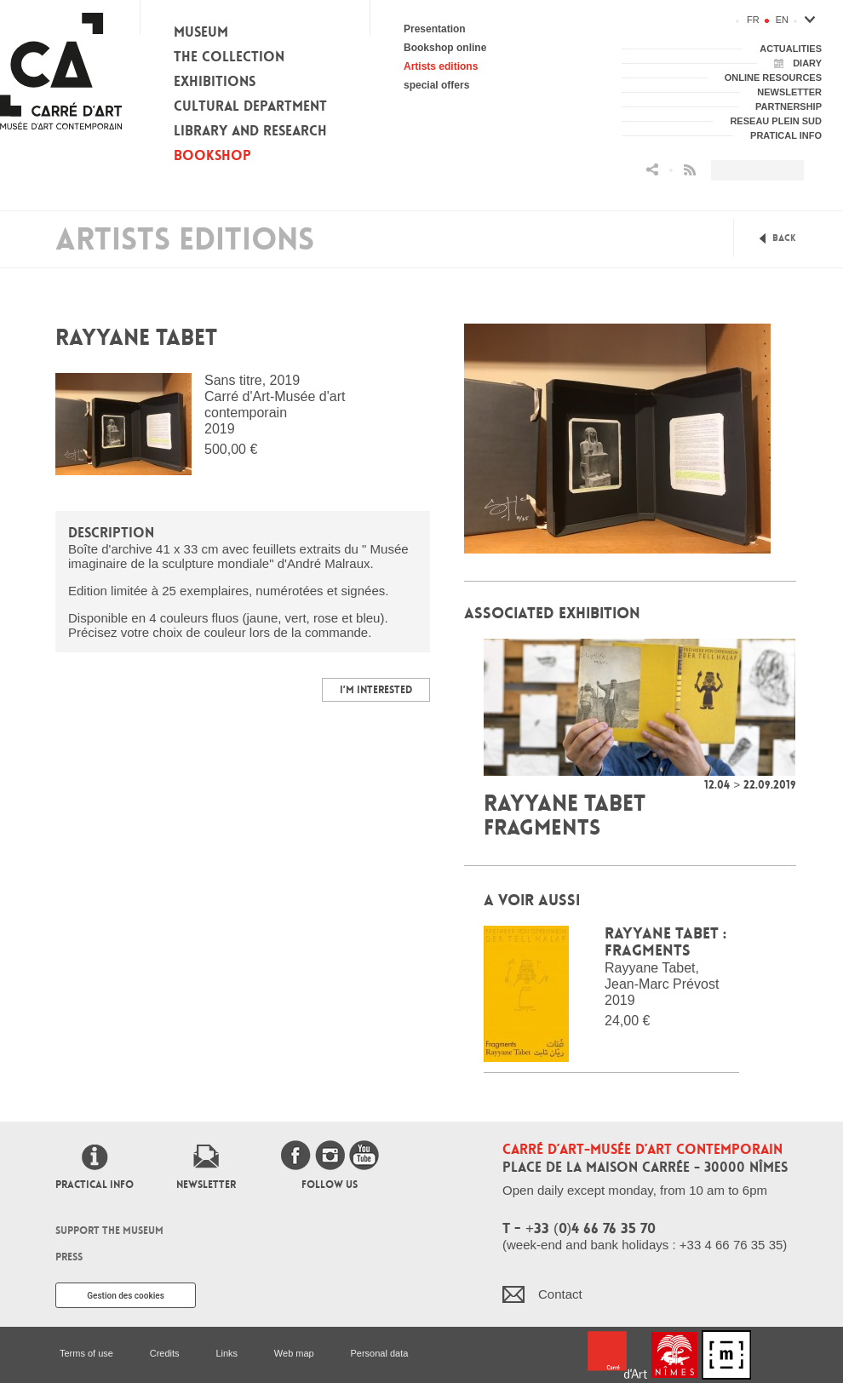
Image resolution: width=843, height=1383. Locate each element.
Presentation (435, 29)
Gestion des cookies (125, 1295)
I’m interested (376, 690)
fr (753, 19)
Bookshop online (445, 48)
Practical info (94, 1184)
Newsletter (206, 1184)
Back (784, 238)
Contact (560, 1294)
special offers (436, 85)
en (782, 19)
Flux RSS (690, 170)
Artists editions (441, 66)
